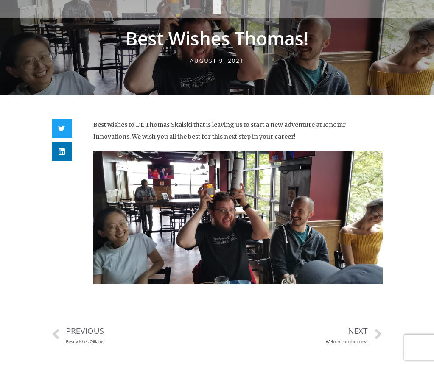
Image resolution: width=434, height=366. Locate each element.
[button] (217, 7)
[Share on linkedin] (62, 151)
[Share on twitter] (62, 128)
